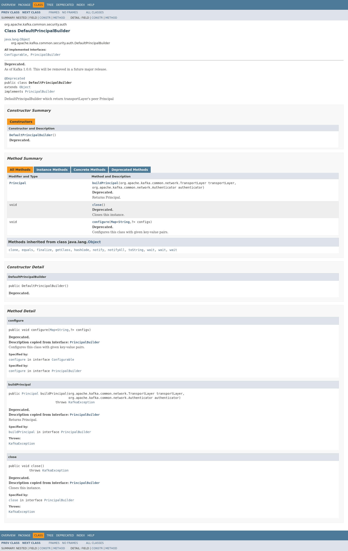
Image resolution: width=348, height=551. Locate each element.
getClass (62, 250)
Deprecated (65, 4)
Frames (54, 12)
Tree (50, 4)
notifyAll (116, 250)
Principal (17, 183)
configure (100, 222)
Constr (45, 17)
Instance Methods (51, 169)
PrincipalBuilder (46, 54)
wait (151, 250)
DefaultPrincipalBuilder (30, 135)
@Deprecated (14, 78)
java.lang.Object (17, 39)
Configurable (15, 54)
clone (13, 250)
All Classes (95, 12)
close (97, 205)
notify (98, 250)
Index (81, 4)
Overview (8, 4)
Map (114, 222)
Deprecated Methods (129, 169)
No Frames (70, 12)
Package (24, 4)
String (124, 222)
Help (90, 4)
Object (25, 87)
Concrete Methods (90, 169)
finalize (44, 250)
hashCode (81, 250)
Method (59, 17)
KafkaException (82, 402)
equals (27, 250)
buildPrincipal (105, 183)
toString (136, 250)
